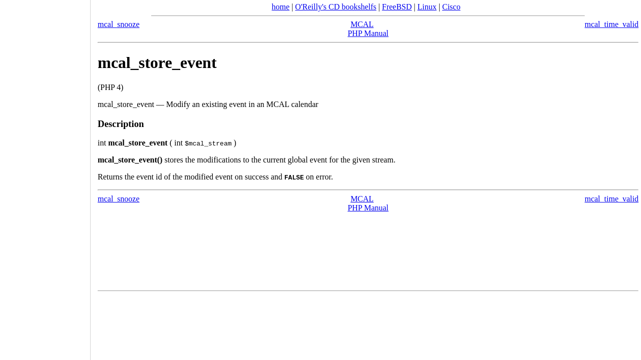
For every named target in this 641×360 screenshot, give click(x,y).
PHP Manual (368, 33)
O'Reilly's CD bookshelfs (335, 6)
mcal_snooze (119, 24)
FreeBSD (397, 6)
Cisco (451, 6)
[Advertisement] (45, 176)
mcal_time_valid (611, 24)
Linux (427, 6)
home (281, 6)
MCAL (362, 24)
